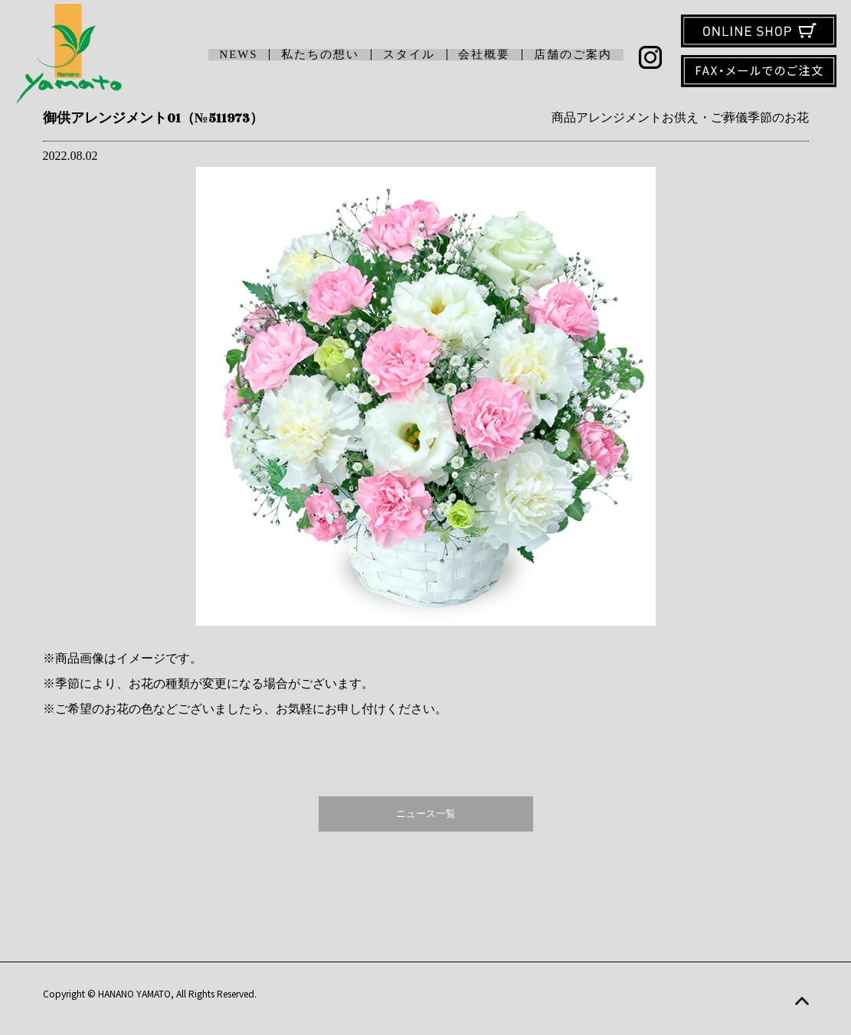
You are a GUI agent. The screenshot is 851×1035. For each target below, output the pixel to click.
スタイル (409, 54)
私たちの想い (320, 54)
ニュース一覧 (426, 813)
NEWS (239, 54)
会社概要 (484, 54)
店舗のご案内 (573, 54)
